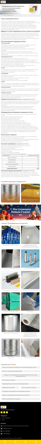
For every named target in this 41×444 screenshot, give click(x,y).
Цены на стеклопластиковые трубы (12, 371)
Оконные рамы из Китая (29, 387)
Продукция (15, 442)
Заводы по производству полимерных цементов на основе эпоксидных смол (20, 375)
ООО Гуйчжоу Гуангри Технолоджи (9, 130)
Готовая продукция (6, 417)
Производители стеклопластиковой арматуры (15, 383)
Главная (2, 15)
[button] (38, 193)
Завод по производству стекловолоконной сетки (16, 395)
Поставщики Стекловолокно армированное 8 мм (16, 391)
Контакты (36, 442)
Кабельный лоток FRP (8, 387)
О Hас (25, 442)
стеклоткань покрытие (8, 380)
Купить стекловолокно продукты (11, 399)
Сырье (3, 419)
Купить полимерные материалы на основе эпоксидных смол (19, 367)
